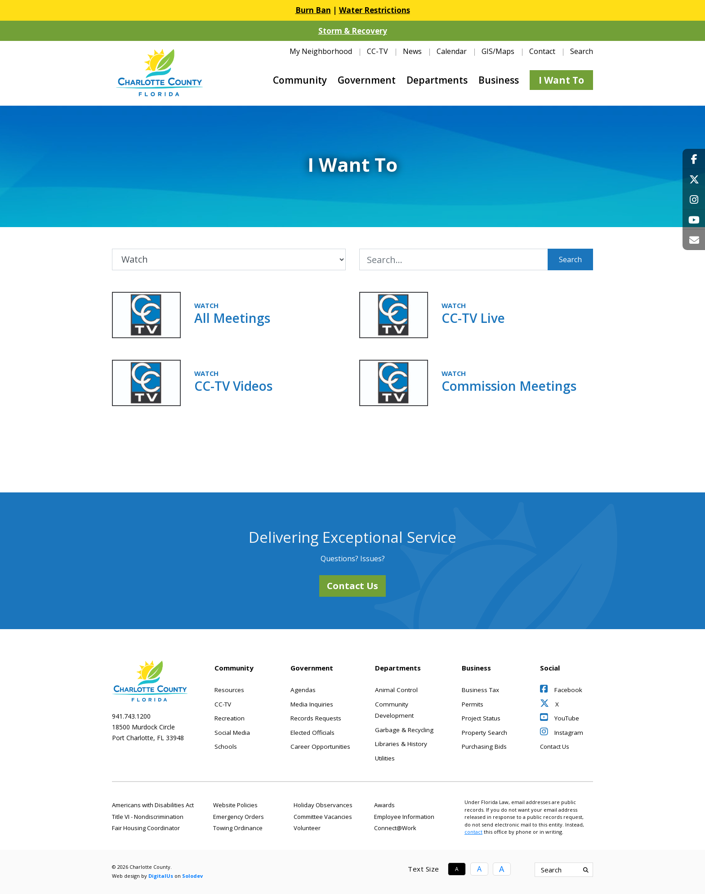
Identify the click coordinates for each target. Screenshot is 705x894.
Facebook (561, 690)
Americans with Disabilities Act (153, 805)
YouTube (559, 718)
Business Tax (480, 690)
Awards (384, 805)
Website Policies (235, 805)
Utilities (385, 758)
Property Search (484, 733)
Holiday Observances (323, 805)
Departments (437, 80)
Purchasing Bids (484, 746)
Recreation (229, 718)
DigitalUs (160, 875)
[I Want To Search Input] (453, 259)
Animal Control (396, 690)
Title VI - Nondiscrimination (147, 817)
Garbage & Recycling (404, 730)
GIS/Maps (498, 51)
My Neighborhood (321, 51)
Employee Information (404, 817)
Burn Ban (313, 10)
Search (570, 259)
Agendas (303, 690)
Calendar (452, 51)
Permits (472, 704)
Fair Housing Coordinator (146, 828)
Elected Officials (312, 733)
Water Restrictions (374, 10)
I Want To (561, 80)
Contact (542, 51)
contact (473, 831)
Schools (225, 746)
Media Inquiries (311, 704)
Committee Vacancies (323, 817)
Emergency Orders (238, 817)
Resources (229, 690)
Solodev (192, 875)
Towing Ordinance (238, 828)
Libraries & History (401, 744)
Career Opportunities (320, 746)
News (412, 51)
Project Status (481, 718)
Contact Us (352, 586)
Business (498, 80)
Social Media (232, 733)
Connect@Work (395, 828)
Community (300, 80)
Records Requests (315, 718)
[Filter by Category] (229, 259)
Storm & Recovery (352, 31)
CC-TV (377, 51)
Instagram (561, 733)
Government (367, 80)
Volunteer (307, 828)
